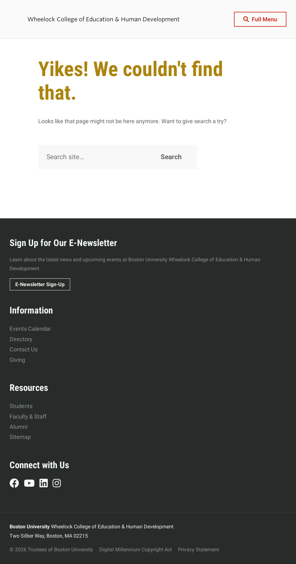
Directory (21, 339)
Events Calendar (30, 328)
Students (21, 406)
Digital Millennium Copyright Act (135, 549)
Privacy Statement (198, 549)
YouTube (31, 484)
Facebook (17, 484)
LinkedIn (46, 484)
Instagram (59, 484)
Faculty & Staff (28, 416)
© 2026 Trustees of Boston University (51, 549)
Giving (17, 359)
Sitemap (20, 437)
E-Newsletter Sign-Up (40, 284)
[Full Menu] (260, 19)
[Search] (117, 157)
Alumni (18, 426)
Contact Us (24, 349)
